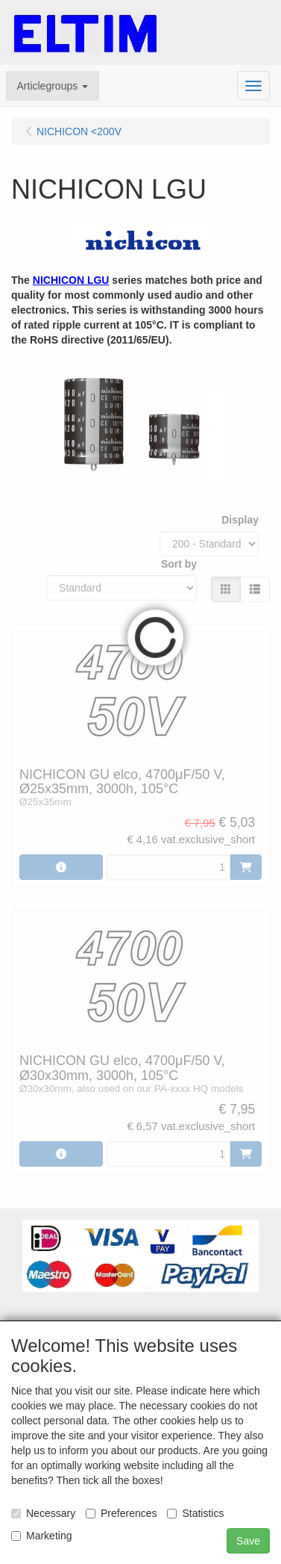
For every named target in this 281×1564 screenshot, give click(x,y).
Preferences (121, 1513)
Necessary (43, 1513)
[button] (53, 86)
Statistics (195, 1513)
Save (248, 1541)
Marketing (41, 1536)
